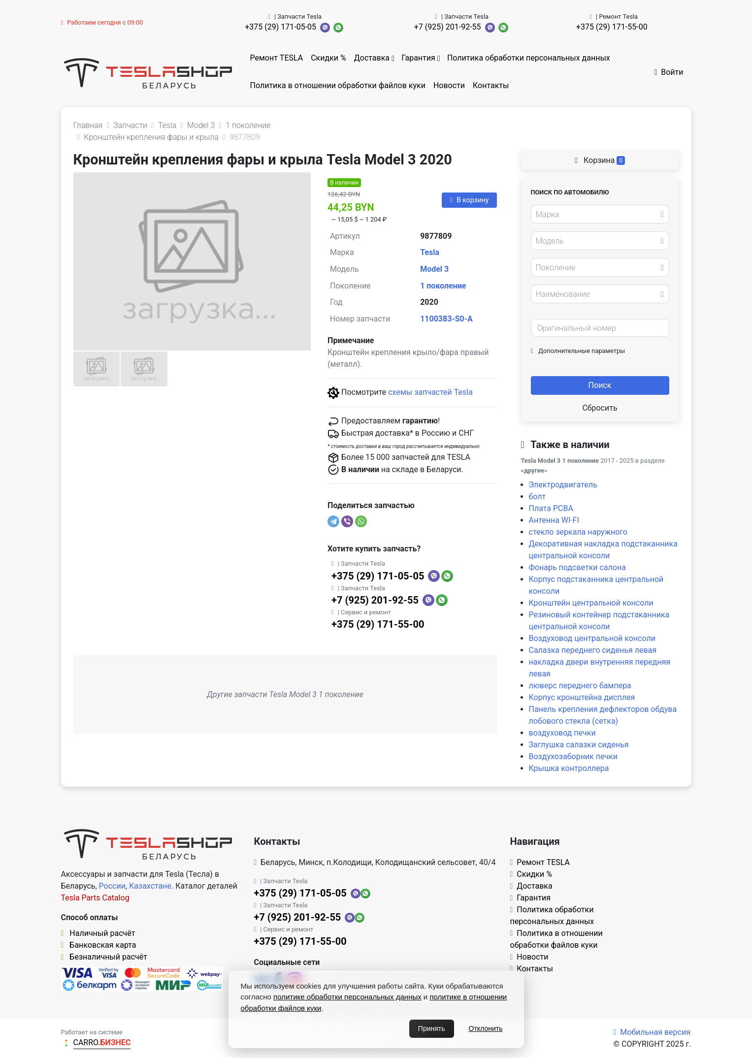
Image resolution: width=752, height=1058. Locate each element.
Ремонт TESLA (276, 58)
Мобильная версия (651, 1032)
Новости (449, 85)
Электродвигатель (563, 484)
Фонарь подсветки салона (577, 567)
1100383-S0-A (446, 318)
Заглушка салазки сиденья (579, 744)
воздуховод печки (562, 732)
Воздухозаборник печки (573, 756)
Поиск (600, 385)
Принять (431, 1028)
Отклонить (486, 1028)
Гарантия (418, 58)
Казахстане (150, 886)
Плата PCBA (551, 508)
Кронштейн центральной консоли (591, 603)
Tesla (429, 252)
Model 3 (434, 269)
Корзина (600, 160)
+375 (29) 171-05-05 (280, 27)
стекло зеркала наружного (578, 532)
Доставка (372, 58)
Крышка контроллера (569, 768)
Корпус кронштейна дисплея (582, 697)
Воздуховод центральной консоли (592, 638)
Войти (668, 72)
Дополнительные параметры (578, 350)
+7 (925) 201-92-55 (447, 27)
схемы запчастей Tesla (430, 392)
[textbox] (597, 215)
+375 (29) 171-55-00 (612, 27)
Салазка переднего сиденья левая (593, 650)
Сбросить (599, 408)
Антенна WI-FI (554, 520)
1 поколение (443, 285)
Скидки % (328, 58)
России (112, 886)
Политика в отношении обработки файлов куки (337, 85)
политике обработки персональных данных (347, 997)
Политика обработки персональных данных (528, 58)
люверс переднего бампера (580, 685)
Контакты (491, 85)
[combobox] (600, 214)
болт (537, 496)
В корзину (469, 200)
